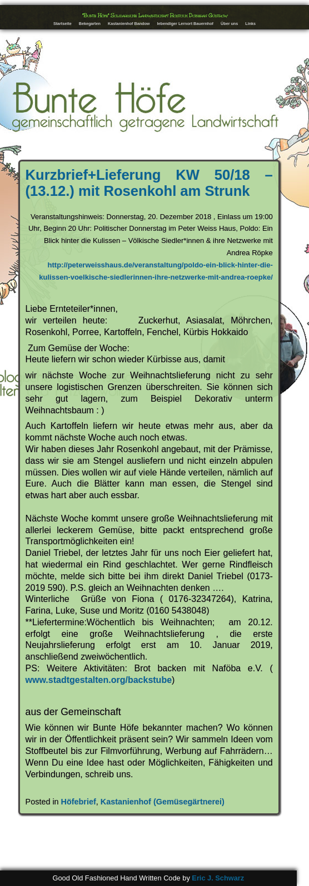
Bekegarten (90, 23)
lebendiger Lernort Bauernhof (185, 23)
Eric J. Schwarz (218, 878)
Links (250, 23)
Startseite (62, 23)
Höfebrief (78, 801)
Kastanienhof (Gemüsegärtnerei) (163, 801)
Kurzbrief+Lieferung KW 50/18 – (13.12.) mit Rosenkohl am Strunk (149, 183)
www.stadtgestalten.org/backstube (99, 680)
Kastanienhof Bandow (128, 23)
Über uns (229, 23)
